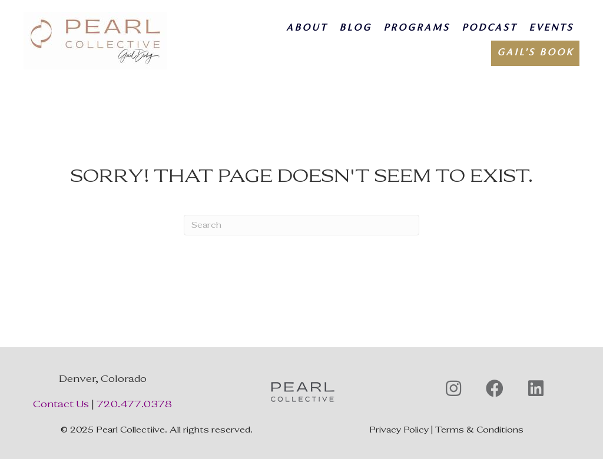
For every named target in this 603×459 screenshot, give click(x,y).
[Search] (301, 225)
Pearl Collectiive (130, 429)
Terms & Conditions (479, 429)
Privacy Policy (399, 429)
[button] (453, 388)
